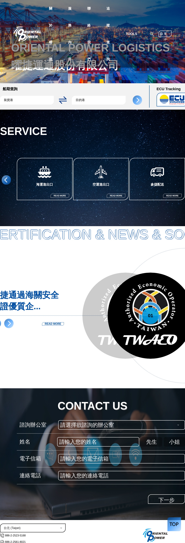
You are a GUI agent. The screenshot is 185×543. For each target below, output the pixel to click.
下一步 (166, 500)
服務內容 (69, 34)
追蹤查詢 (108, 34)
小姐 (174, 442)
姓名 (25, 442)
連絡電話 (30, 475)
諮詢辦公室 (33, 425)
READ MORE (60, 196)
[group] (44, 179)
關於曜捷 (50, 34)
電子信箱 (30, 459)
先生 (151, 442)
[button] (28, 100)
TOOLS (131, 34)
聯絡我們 (89, 34)
